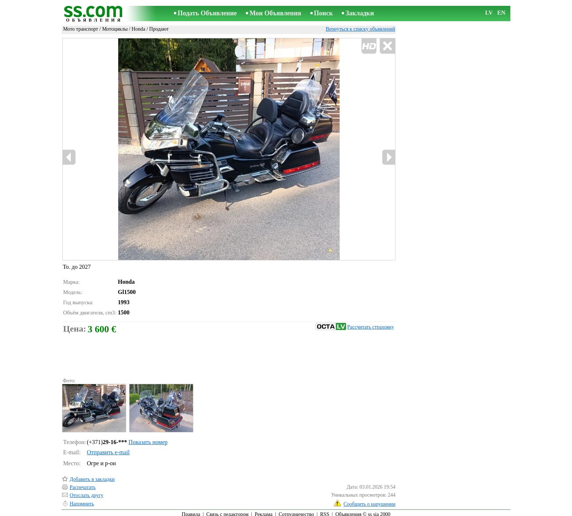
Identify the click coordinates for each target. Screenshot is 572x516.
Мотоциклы (115, 29)
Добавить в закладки (92, 476)
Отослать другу (86, 492)
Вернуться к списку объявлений (360, 29)
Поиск (323, 13)
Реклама (264, 511)
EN (501, 12)
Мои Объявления (275, 13)
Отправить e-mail (108, 449)
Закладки (359, 13)
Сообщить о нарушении (369, 501)
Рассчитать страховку (355, 323)
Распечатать (83, 484)
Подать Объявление (207, 13)
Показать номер (147, 439)
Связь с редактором (227, 511)
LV (489, 12)
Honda (138, 29)
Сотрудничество (296, 511)
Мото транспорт (80, 29)
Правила (191, 511)
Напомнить (82, 500)
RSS (324, 511)
